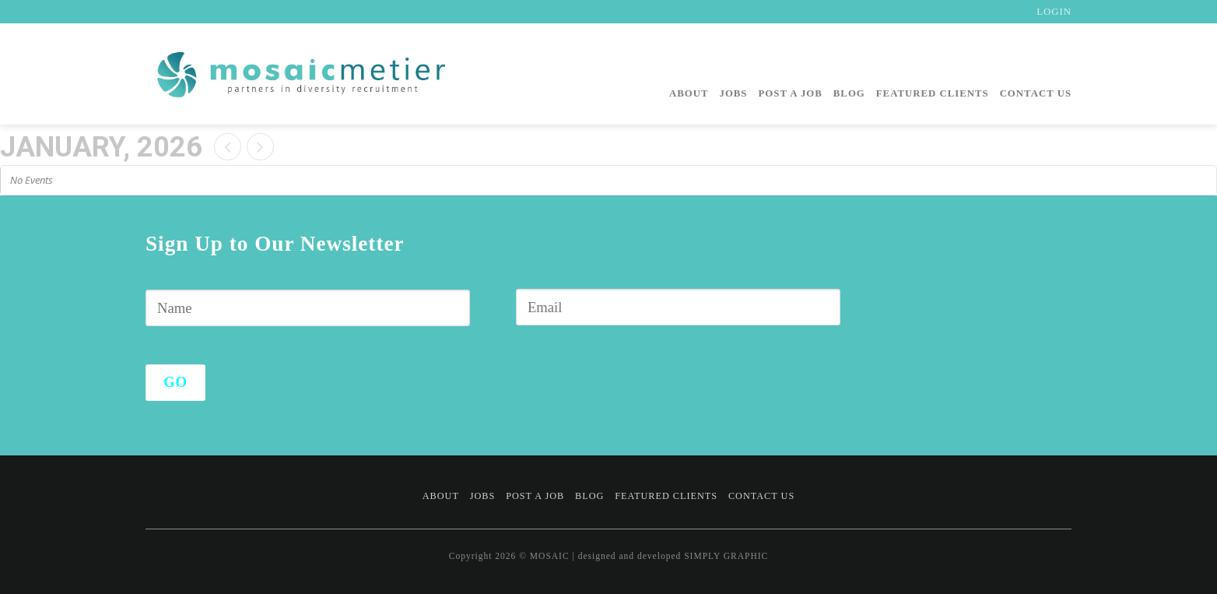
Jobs (733, 93)
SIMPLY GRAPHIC (726, 556)
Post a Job (790, 93)
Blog (849, 93)
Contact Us (1035, 93)
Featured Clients (932, 93)
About (689, 93)
